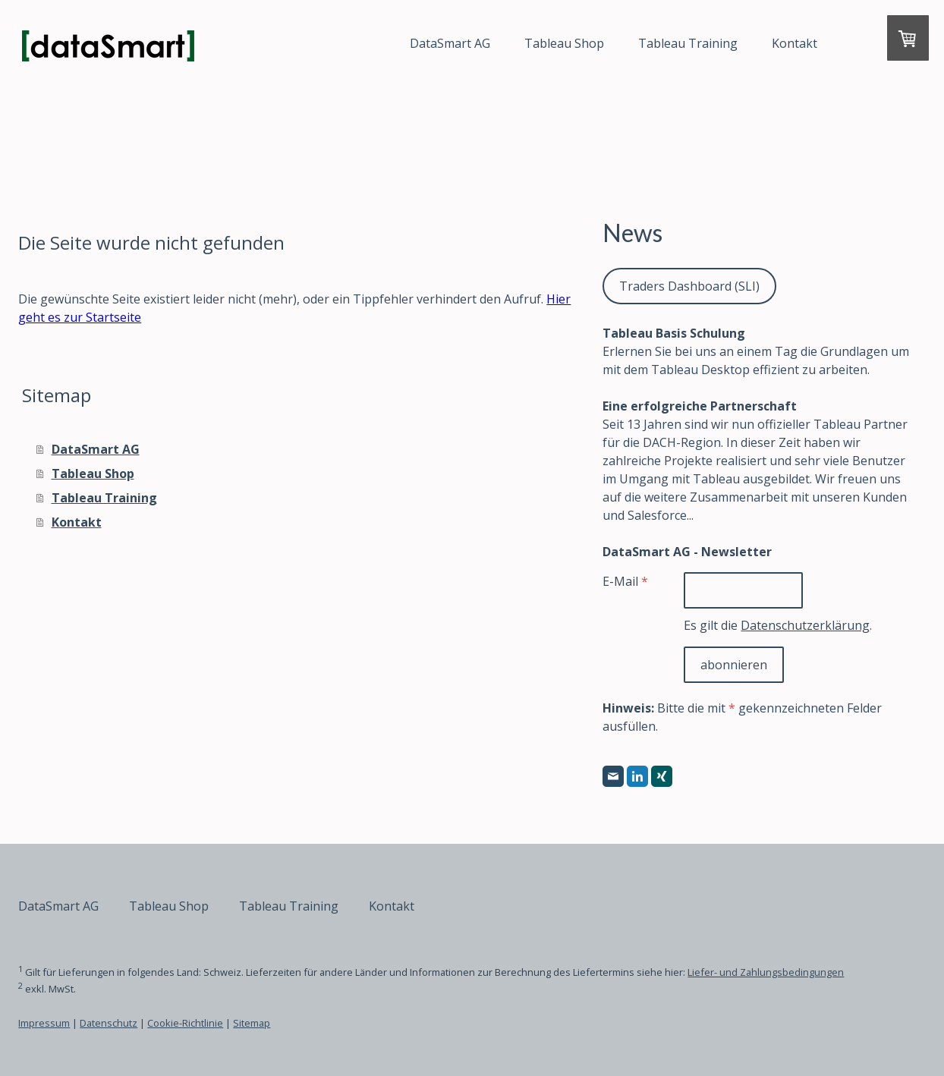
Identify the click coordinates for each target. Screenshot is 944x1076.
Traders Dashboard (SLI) (679, 286)
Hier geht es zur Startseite (172, 317)
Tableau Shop (528, 43)
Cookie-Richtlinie (222, 1023)
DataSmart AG (413, 43)
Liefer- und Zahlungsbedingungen (802, 972)
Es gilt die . (762, 625)
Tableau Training (651, 43)
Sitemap (288, 1023)
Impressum (80, 1023)
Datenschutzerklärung (789, 625)
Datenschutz (145, 1023)
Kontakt (758, 43)
